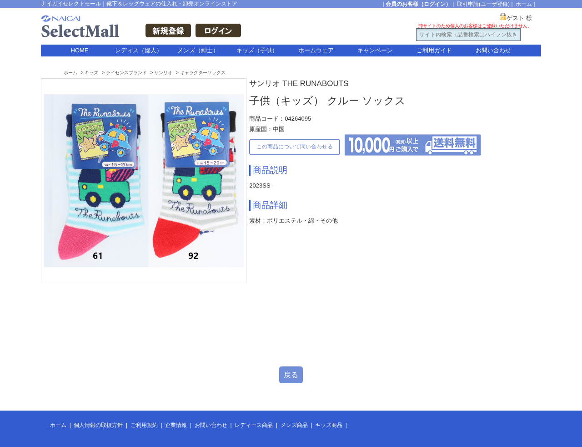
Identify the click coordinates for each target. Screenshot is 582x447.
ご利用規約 (144, 425)
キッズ (91, 72)
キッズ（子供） (257, 50)
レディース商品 (254, 425)
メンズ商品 (294, 425)
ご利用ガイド (434, 50)
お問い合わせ (493, 50)
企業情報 (176, 425)
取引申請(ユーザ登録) (483, 4)
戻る (291, 375)
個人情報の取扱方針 (98, 425)
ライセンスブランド (126, 72)
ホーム (524, 4)
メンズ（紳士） (198, 50)
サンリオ (163, 72)
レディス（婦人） (138, 50)
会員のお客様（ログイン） (418, 4)
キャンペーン (375, 50)
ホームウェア (316, 50)
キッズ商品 (328, 425)
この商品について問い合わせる (294, 146)
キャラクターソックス (203, 72)
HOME (80, 50)
